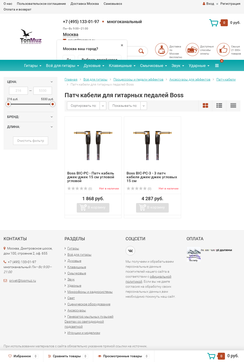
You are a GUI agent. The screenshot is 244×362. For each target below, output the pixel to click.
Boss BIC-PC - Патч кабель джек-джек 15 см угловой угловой (90, 177)
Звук (176, 65)
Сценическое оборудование (88, 304)
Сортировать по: (84, 105)
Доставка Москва (85, 3)
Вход (208, 3)
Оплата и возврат (17, 9)
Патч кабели (226, 79)
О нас (8, 3)
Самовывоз (113, 3)
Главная (71, 79)
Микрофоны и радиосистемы (90, 292)
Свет (71, 298)
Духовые (92, 65)
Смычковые (151, 65)
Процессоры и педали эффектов (138, 79)
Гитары (31, 65)
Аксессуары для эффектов (189, 79)
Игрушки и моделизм (83, 333)
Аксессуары (76, 310)
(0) (79, 188)
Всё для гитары (60, 65)
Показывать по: (124, 105)
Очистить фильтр (30, 141)
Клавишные (120, 65)
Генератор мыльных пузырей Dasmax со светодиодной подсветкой (89, 321)
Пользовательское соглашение (41, 3)
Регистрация (230, 3)
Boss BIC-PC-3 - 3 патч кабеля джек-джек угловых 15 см (152, 177)
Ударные (197, 65)
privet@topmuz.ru (22, 280)
